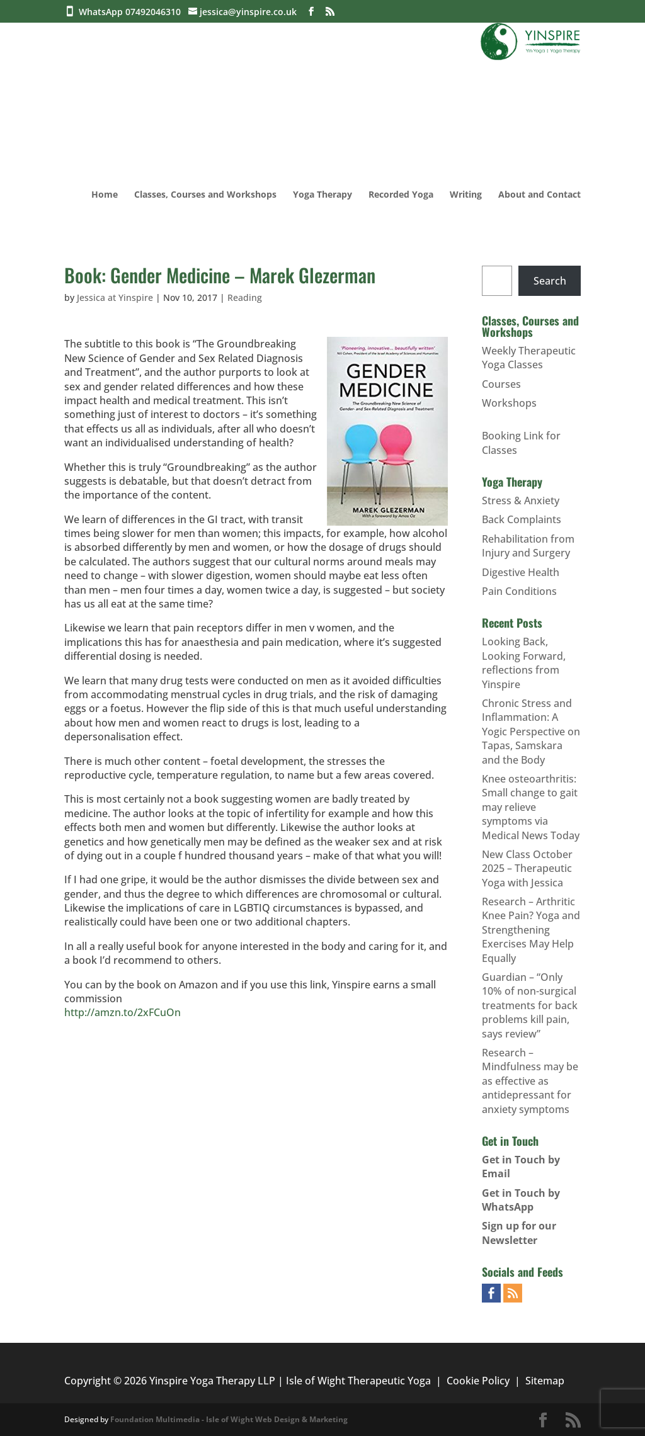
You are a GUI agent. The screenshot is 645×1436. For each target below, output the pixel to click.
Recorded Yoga (400, 195)
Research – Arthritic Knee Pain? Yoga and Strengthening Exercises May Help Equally (531, 930)
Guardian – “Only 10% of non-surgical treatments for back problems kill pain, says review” (530, 1005)
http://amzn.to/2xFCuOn (122, 1012)
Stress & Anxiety (520, 500)
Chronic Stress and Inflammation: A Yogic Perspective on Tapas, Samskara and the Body (531, 731)
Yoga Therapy (322, 195)
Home (104, 195)
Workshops (509, 403)
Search (550, 281)
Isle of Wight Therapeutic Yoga (358, 1381)
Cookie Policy (478, 1381)
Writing (466, 195)
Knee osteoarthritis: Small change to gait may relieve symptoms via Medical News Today (530, 807)
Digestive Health (520, 572)
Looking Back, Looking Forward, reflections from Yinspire (524, 663)
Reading (244, 297)
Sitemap (544, 1381)
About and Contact (539, 195)
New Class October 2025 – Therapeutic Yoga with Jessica (527, 868)
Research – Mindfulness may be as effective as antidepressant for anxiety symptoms (530, 1081)
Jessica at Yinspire (115, 297)
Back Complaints (521, 519)
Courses (501, 384)
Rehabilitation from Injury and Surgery (528, 546)
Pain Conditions (519, 591)
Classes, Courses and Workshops (205, 195)
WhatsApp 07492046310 (132, 12)
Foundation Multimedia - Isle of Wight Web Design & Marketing (229, 1419)
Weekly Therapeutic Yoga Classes (529, 357)
